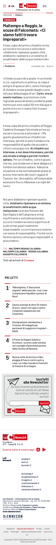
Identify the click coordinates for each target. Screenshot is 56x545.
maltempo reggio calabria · (25, 248)
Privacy (39, 529)
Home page (7, 15)
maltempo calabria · (15, 251)
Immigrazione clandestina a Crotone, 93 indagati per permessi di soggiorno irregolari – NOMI (30, 327)
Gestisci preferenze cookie (31, 532)
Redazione (11, 529)
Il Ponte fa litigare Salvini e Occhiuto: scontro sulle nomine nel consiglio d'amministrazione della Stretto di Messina (29, 344)
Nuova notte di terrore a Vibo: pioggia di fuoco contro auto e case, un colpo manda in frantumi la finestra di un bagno (30, 361)
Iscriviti (44, 403)
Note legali (15, 532)
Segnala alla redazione (25, 529)
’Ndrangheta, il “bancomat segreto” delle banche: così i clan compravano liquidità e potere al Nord (29, 292)
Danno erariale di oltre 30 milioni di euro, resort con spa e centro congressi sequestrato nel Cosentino (29, 309)
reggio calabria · (38, 251)
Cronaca (19, 15)
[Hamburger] (4, 6)
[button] (49, 16)
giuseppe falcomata (15, 254)
